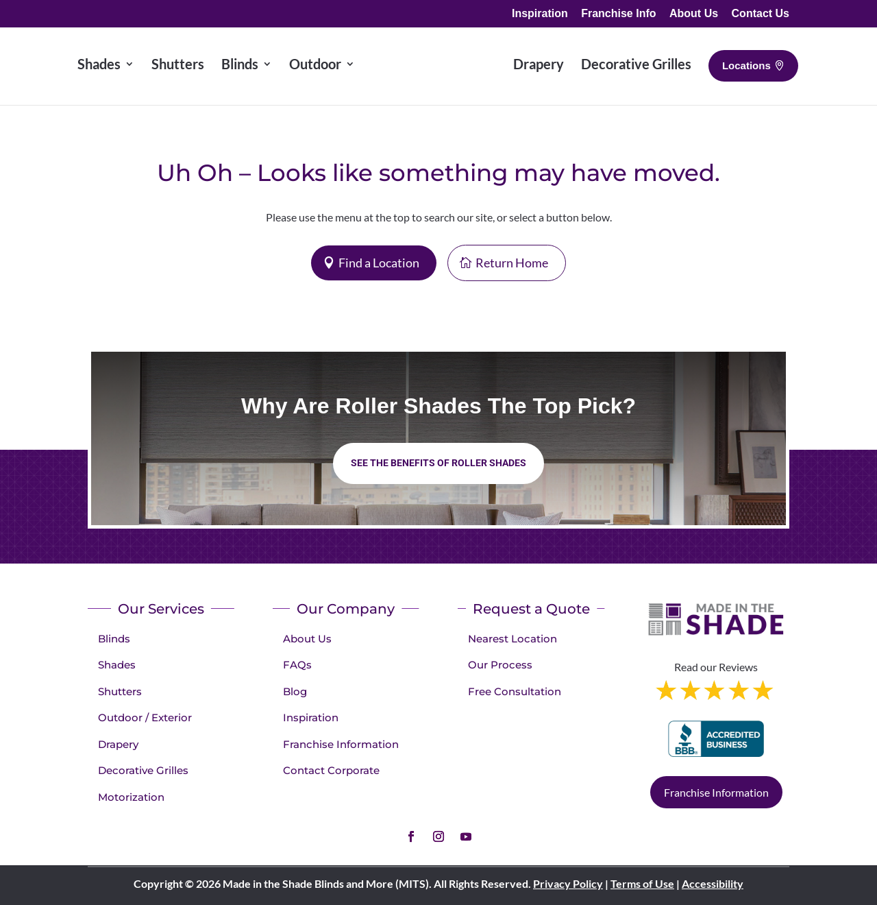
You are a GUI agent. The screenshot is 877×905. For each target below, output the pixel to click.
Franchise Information (341, 744)
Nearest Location (512, 638)
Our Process (500, 664)
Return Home (511, 262)
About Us (693, 13)
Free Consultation (514, 691)
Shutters (120, 691)
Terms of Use (642, 883)
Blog (295, 691)
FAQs (297, 664)
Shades (117, 664)
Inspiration (540, 13)
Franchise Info (618, 13)
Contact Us (760, 13)
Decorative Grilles (143, 770)
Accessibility (712, 883)
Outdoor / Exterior (145, 717)
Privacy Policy (568, 883)
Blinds (114, 638)
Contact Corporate (331, 770)
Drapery (118, 744)
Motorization (131, 797)
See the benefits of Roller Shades (438, 462)
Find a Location (378, 262)
